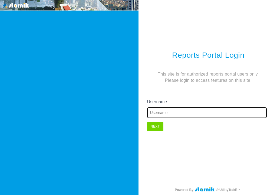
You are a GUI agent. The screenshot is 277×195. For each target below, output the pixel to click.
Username (157, 101)
